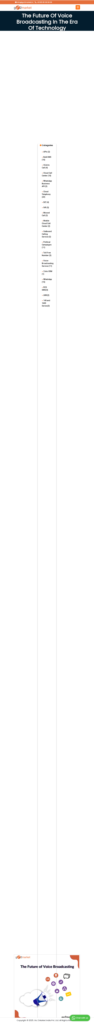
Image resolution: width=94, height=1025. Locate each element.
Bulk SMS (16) (46, 158)
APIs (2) (46, 152)
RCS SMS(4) (45, 288)
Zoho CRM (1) (47, 272)
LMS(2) (45, 295)
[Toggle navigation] (78, 7)
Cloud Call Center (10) (47, 174)
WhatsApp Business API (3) (47, 183)
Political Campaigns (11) (47, 244)
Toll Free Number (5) (46, 254)
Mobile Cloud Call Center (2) (46, 223)
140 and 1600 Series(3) (46, 303)
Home (43, 33)
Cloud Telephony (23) (46, 194)
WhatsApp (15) (47, 280)
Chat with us (79, 1018)
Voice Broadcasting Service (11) (47, 263)
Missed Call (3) (46, 214)
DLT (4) (45, 202)
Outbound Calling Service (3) (47, 234)
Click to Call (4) (46, 166)
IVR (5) (45, 207)
